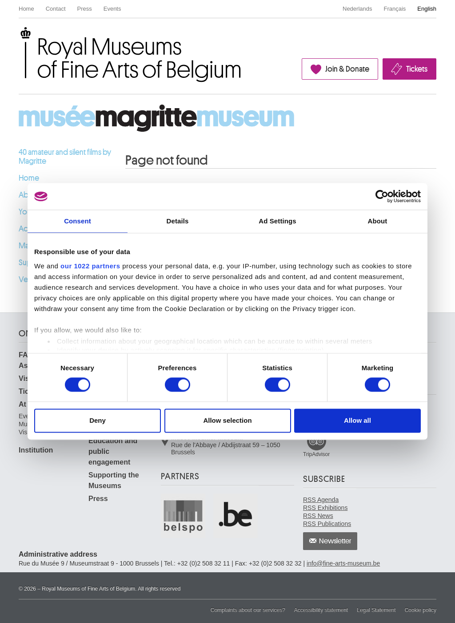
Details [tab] (178, 221)
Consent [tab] (77, 221)
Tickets (416, 69)
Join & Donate (347, 69)
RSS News (318, 515)
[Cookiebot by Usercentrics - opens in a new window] (382, 196)
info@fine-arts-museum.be (343, 563)
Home (26, 8)
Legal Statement (376, 610)
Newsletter (335, 541)
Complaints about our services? (248, 610)
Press (84, 8)
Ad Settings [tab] (277, 221)
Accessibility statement (321, 610)
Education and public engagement (112, 451)
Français (395, 8)
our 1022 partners (90, 266)
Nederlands (357, 8)
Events (112, 8)
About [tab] (377, 221)
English (426, 8)
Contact (56, 8)
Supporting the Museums (113, 480)
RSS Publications (327, 523)
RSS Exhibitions (325, 507)
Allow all (357, 421)
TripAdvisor (316, 454)
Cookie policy (420, 610)
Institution (36, 450)
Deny (97, 421)
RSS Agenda (321, 499)
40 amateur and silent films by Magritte (65, 156)
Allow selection (227, 421)
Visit (26, 378)
